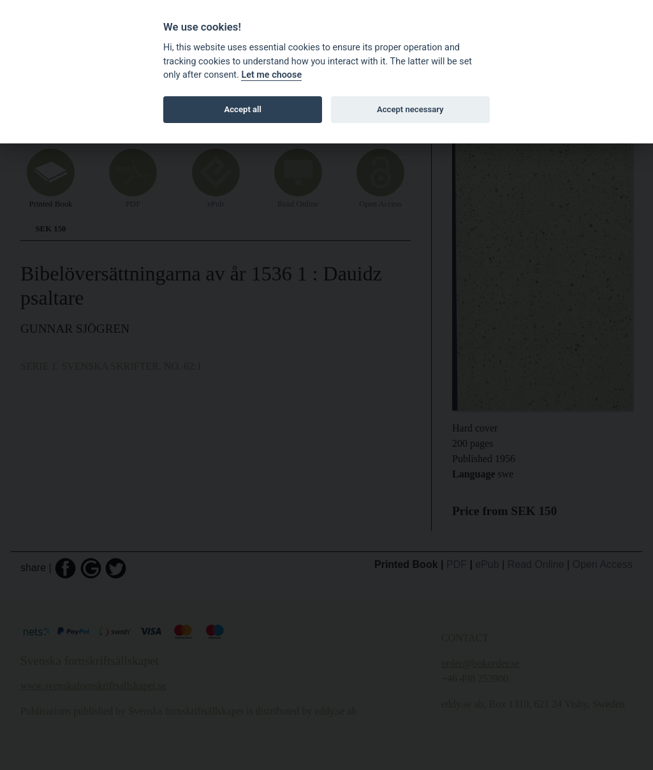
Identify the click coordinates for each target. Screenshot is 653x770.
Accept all (242, 109)
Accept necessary (410, 109)
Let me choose (271, 74)
